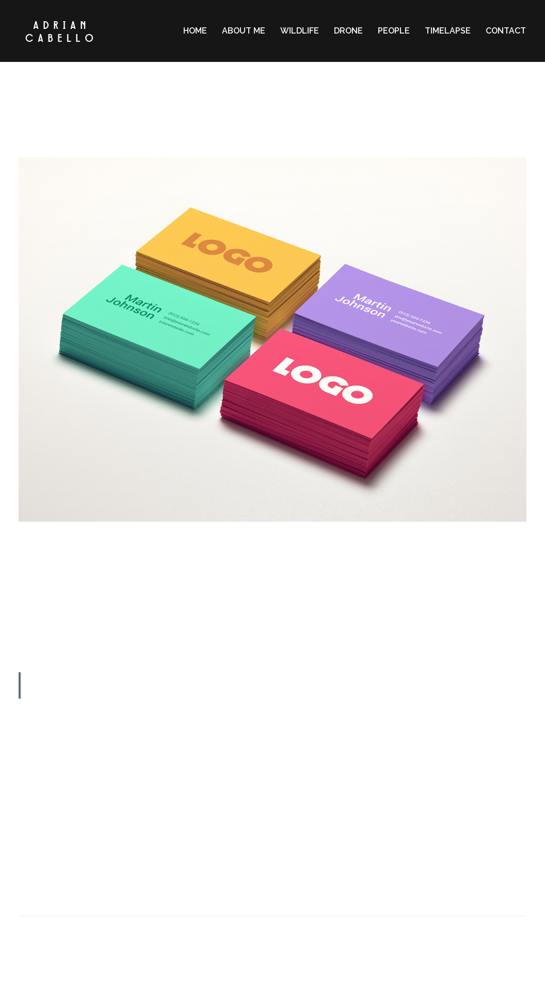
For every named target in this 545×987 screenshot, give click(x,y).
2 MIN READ (272, 86)
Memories (315, 127)
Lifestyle (278, 127)
